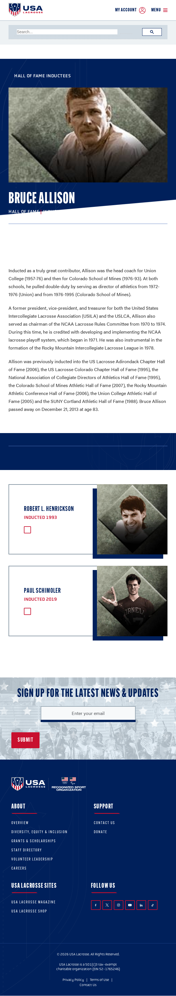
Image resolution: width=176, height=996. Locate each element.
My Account (130, 10)
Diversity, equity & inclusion (39, 832)
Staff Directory (26, 850)
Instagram (118, 905)
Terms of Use (99, 980)
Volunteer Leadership (32, 859)
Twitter (107, 905)
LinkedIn (141, 905)
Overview (20, 823)
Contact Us (104, 823)
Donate (100, 832)
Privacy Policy (73, 980)
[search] (67, 31)
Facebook (95, 905)
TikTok (152, 905)
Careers (19, 868)
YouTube (130, 905)
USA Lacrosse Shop (29, 911)
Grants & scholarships (33, 841)
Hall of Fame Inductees (42, 75)
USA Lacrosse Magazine (33, 902)
